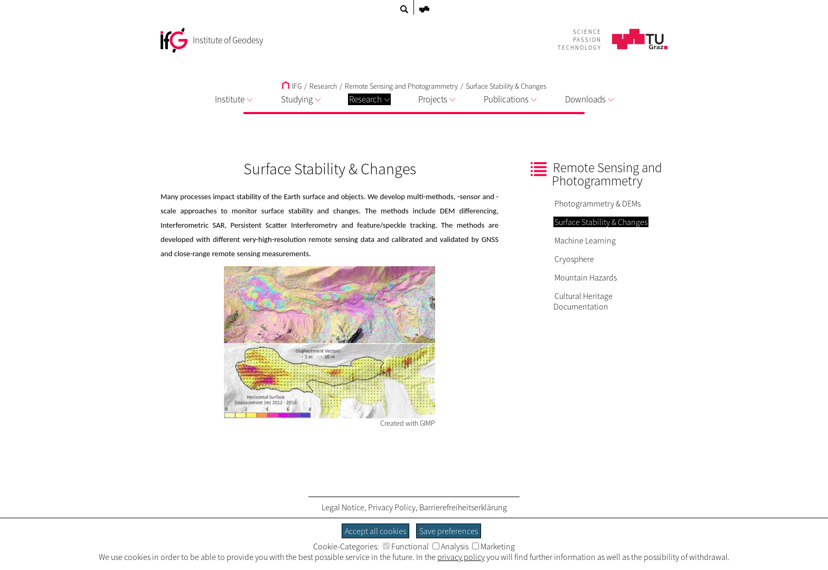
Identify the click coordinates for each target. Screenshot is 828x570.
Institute (233, 99)
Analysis (450, 546)
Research (369, 99)
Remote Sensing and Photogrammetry (401, 86)
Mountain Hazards (585, 277)
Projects (436, 99)
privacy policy (461, 557)
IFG (292, 86)
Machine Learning (585, 240)
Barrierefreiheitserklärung (463, 507)
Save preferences (448, 531)
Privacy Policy (392, 507)
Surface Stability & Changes (506, 86)
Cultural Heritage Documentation (583, 301)
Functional (406, 546)
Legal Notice (343, 507)
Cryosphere (574, 259)
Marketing (493, 546)
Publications (510, 99)
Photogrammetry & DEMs (597, 203)
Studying (301, 99)
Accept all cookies (375, 531)
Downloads (589, 99)
